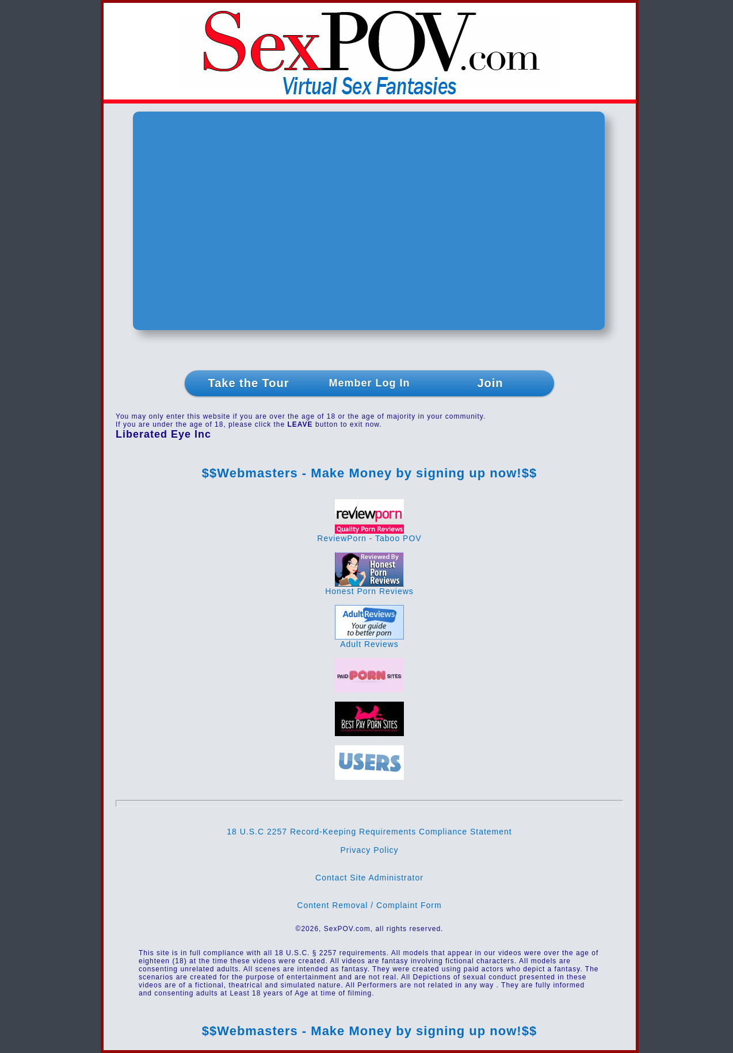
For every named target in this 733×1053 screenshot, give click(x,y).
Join (490, 383)
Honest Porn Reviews (369, 587)
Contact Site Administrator (369, 877)
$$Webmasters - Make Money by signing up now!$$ (369, 473)
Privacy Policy (369, 850)
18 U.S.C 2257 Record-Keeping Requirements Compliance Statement (369, 831)
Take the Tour (248, 383)
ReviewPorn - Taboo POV (369, 534)
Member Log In (369, 383)
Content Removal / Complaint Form (369, 905)
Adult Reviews (369, 640)
